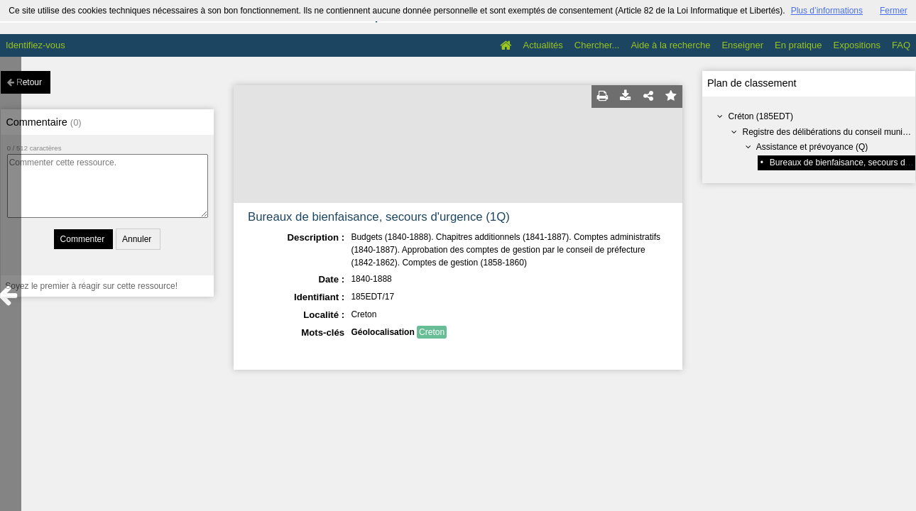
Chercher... (597, 45)
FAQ (901, 45)
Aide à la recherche (670, 45)
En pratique (798, 45)
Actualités (542, 45)
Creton (432, 332)
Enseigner (742, 45)
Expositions (857, 45)
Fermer (893, 11)
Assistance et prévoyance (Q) (812, 147)
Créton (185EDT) (761, 116)
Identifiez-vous (35, 45)
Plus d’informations (827, 11)
